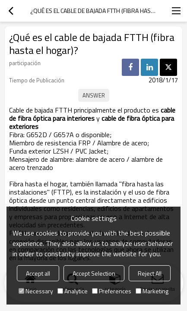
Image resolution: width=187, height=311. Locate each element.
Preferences (111, 290)
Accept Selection (94, 273)
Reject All (150, 273)
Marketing (152, 290)
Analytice (72, 290)
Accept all (38, 273)
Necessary (36, 290)
